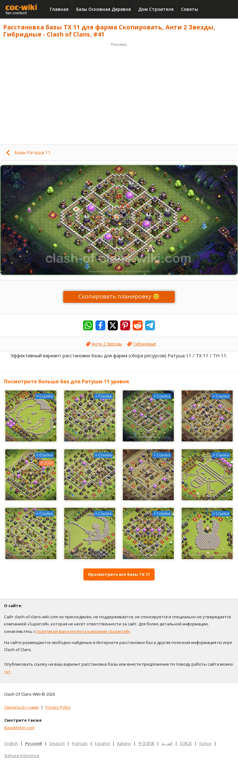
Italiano (124, 743)
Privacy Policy (58, 707)
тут (7, 671)
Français (80, 743)
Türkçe (205, 743)
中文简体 (146, 743)
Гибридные (144, 344)
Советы (189, 9)
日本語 (186, 743)
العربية (167, 743)
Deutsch (57, 743)
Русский (33, 743)
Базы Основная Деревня (103, 9)
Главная (59, 9)
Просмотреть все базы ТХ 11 (119, 574)
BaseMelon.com (19, 727)
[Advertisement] (119, 91)
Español (102, 743)
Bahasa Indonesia (22, 755)
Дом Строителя (156, 9)
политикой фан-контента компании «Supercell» (83, 631)
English (11, 743)
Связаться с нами (21, 707)
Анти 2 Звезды (107, 344)
